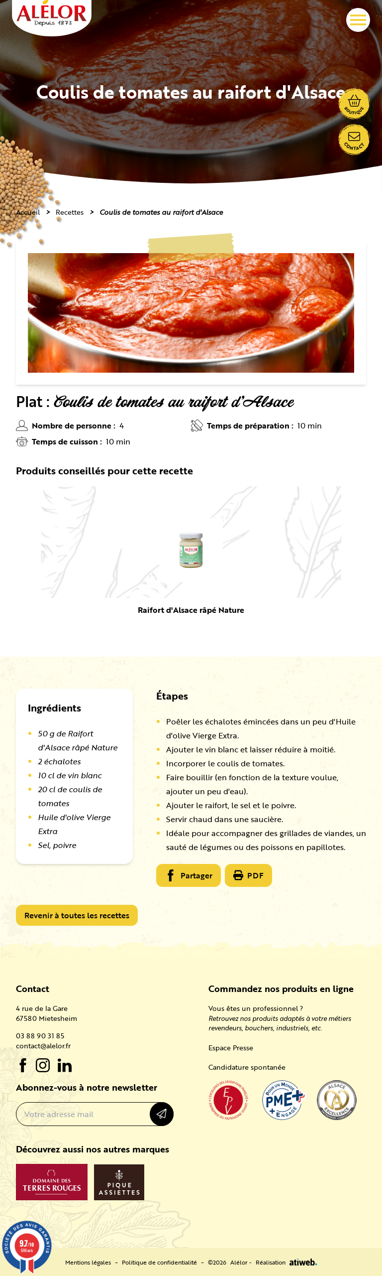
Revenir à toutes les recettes (76, 915)
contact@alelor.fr (43, 1046)
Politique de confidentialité (159, 1262)
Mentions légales (88, 1262)
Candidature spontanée (247, 1067)
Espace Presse (230, 1047)
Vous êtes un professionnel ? (255, 1008)
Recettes (70, 212)
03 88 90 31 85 (40, 1036)
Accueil (28, 212)
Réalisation (286, 1262)
